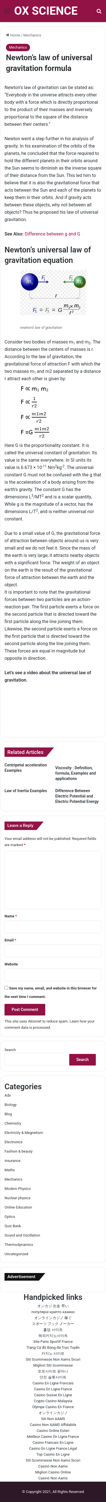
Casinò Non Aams (53, 1466)
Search (10, 1050)
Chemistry (13, 1123)
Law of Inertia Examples (26, 790)
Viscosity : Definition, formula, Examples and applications (75, 773)
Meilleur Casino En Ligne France (53, 1436)
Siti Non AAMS (53, 1419)
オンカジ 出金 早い (52, 1306)
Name (11, 916)
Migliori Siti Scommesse (53, 1365)
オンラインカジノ (53, 1413)
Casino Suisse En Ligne (53, 1395)
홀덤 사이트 (52, 1330)
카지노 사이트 (53, 1353)
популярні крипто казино (53, 1312)
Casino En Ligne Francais (53, 1383)
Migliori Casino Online (53, 1472)
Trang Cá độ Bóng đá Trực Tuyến (52, 1347)
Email (10, 940)
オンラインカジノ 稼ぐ (53, 1318)
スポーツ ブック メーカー (53, 1324)
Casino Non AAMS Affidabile (53, 1425)
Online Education (18, 1207)
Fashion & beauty (19, 1151)
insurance (12, 1161)
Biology (11, 1105)
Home (13, 35)
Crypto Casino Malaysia (53, 1401)
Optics (10, 1216)
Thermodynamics (19, 1244)
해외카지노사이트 (53, 1336)
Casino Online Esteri (53, 1430)
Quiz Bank (13, 1226)
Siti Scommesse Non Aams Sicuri (53, 1359)
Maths (10, 1170)
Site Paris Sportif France (53, 1341)
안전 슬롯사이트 (53, 1377)
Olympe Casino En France (53, 1407)
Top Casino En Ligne (53, 1454)
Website (11, 964)
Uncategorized (16, 1254)
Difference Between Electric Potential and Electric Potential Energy (77, 796)
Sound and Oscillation (22, 1235)
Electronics (14, 1142)
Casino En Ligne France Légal (53, 1448)
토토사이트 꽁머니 (53, 1371)
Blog (8, 1114)
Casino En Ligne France (53, 1389)
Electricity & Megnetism (24, 1133)
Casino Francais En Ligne (53, 1442)
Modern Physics (18, 1189)
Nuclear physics (18, 1198)
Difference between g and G (52, 234)
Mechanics (32, 35)
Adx (8, 1095)
